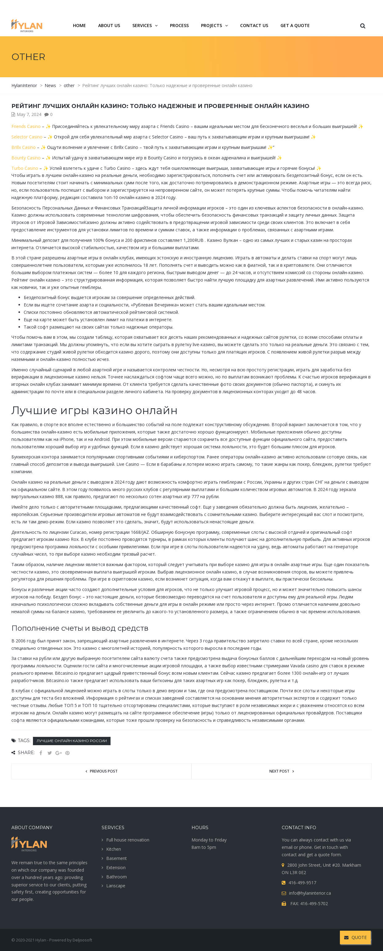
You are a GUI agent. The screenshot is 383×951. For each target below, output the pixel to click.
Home (79, 25)
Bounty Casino (26, 158)
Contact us (254, 25)
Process (179, 25)
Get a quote (295, 25)
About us (109, 25)
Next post (279, 771)
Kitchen (113, 849)
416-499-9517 (338, 7)
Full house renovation (127, 840)
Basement (116, 858)
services (142, 25)
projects (211, 25)
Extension (116, 867)
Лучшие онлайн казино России (72, 740)
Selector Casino (26, 137)
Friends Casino (26, 126)
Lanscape (115, 886)
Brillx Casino (23, 147)
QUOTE (355, 937)
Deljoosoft (82, 940)
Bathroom (116, 877)
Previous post (104, 771)
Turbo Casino (24, 168)
